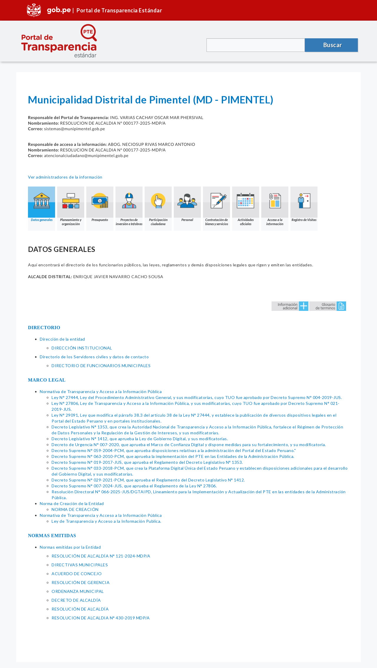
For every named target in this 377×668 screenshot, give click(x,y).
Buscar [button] (332, 44)
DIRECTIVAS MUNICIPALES (80, 564)
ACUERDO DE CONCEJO (77, 573)
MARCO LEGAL (47, 379)
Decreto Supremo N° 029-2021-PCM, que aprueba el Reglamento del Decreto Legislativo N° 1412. (148, 479)
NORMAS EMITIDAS (52, 535)
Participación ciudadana (158, 206)
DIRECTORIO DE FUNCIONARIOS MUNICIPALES (101, 365)
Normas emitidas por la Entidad (70, 547)
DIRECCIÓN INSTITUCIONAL (82, 347)
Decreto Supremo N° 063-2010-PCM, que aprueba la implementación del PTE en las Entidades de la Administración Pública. (173, 456)
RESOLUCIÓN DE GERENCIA (81, 582)
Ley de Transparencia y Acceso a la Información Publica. (106, 521)
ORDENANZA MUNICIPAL (78, 591)
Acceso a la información (274, 206)
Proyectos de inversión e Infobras (129, 206)
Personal (187, 204)
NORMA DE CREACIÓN (75, 509)
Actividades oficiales (245, 206)
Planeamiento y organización (70, 206)
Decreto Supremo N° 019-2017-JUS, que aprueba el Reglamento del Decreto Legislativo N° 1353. (147, 462)
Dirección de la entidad (62, 339)
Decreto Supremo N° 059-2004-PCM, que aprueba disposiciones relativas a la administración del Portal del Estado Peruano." (174, 450)
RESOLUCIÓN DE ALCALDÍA (80, 608)
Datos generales (41, 204)
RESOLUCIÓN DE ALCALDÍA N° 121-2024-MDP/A (101, 555)
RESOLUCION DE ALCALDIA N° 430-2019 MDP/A (101, 617)
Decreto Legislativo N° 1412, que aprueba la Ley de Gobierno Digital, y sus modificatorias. (140, 438)
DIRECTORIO (44, 327)
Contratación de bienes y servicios (216, 206)
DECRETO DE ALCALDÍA (76, 600)
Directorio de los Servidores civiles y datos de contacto (94, 356)
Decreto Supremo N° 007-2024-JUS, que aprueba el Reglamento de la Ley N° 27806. (134, 485)
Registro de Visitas (304, 204)
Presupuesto (99, 204)
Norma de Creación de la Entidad (72, 503)
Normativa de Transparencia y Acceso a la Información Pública (101, 391)
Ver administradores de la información (65, 176)
